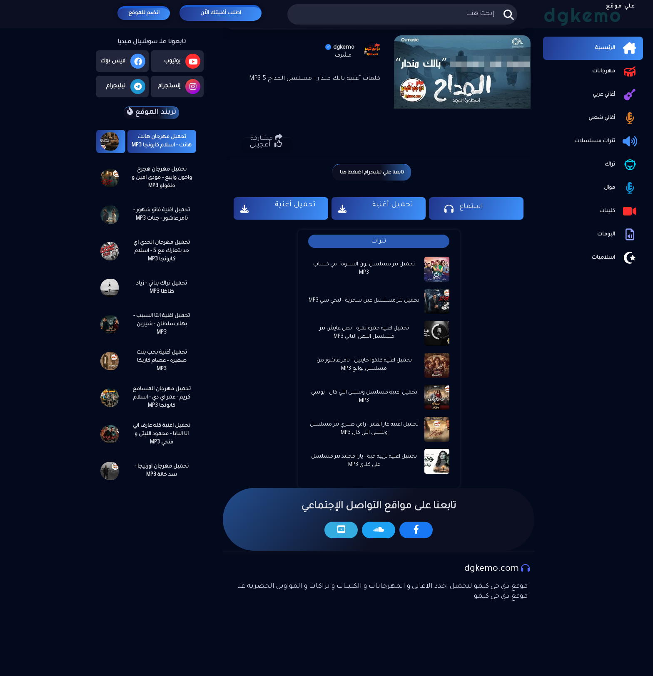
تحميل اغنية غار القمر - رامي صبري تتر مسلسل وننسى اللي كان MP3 (364, 429)
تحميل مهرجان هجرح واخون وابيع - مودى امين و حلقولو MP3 (162, 178)
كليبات (619, 211)
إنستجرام (179, 86)
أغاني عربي (616, 95)
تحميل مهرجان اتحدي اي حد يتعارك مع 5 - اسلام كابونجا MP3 (161, 251)
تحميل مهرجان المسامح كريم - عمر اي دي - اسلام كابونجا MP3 (161, 397)
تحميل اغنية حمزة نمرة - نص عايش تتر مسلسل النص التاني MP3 (364, 333)
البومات (618, 234)
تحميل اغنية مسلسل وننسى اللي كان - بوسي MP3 (364, 397)
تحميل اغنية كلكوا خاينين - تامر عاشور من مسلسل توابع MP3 (364, 365)
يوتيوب (182, 61)
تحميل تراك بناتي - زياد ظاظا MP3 (161, 288)
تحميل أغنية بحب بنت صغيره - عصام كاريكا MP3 (162, 361)
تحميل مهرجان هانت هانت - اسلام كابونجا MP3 (162, 141)
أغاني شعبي (613, 118)
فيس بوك (122, 61)
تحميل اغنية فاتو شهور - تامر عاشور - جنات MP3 (161, 215)
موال (621, 188)
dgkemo (339, 48)
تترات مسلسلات (606, 141)
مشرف (343, 56)
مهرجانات (615, 71)
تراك (622, 165)
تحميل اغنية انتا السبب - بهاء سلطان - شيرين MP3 (161, 324)
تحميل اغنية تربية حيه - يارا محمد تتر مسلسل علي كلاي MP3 (364, 461)
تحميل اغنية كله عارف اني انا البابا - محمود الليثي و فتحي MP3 (161, 434)
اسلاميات (615, 258)
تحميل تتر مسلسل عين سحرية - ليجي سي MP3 (364, 301)
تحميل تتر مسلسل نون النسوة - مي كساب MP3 (364, 269)
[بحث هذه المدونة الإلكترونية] (402, 14)
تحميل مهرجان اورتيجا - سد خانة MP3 (162, 471)
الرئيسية (617, 48)
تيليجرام (125, 86)
